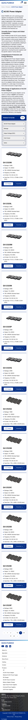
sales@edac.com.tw (6, 701)
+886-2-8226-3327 (5, 710)
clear (22, 117)
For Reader (4, 719)
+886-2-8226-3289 (5, 706)
